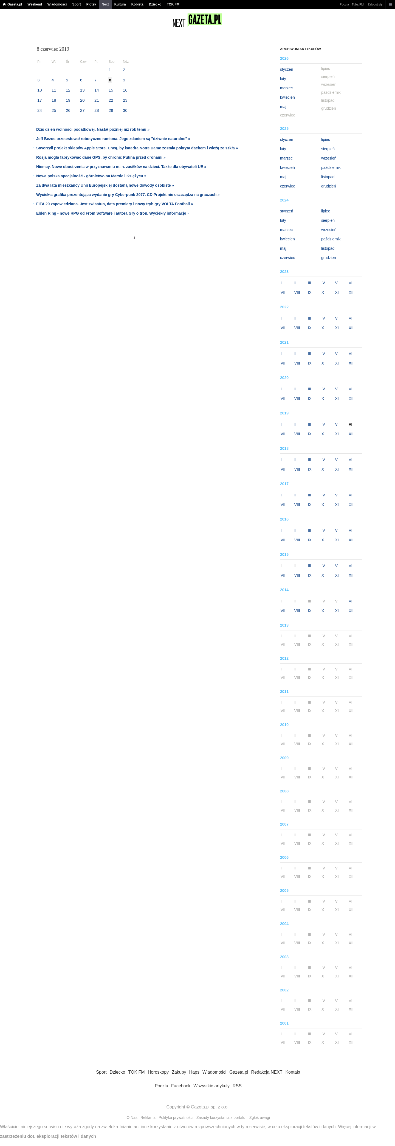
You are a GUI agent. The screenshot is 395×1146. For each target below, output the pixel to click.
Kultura (120, 4)
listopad (327, 177)
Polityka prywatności (176, 1117)
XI (337, 292)
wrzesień (328, 158)
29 (111, 110)
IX (309, 292)
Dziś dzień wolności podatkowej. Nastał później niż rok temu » (92, 129)
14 (96, 90)
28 (96, 110)
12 (68, 90)
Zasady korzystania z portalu (220, 1117)
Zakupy (179, 1072)
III (309, 283)
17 (39, 100)
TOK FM (173, 4)
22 (111, 100)
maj (283, 106)
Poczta (344, 4)
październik (331, 167)
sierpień (328, 149)
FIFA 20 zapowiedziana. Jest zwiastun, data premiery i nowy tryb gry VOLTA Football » (114, 204)
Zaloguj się (375, 4)
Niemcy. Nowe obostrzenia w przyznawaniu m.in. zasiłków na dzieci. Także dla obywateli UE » (121, 166)
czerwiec (287, 186)
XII (351, 292)
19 (68, 100)
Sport (76, 4)
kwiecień (287, 97)
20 (82, 100)
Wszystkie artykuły (211, 1086)
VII (283, 292)
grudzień (328, 186)
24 (39, 110)
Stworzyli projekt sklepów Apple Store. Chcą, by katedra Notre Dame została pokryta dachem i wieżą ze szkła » (137, 148)
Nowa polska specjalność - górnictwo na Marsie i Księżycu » (91, 176)
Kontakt (292, 1072)
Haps (194, 1072)
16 (125, 90)
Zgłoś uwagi (259, 1117)
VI (350, 283)
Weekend (34, 4)
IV (323, 283)
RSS (237, 1086)
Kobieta (137, 4)
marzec (286, 88)
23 (125, 100)
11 (54, 90)
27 (82, 110)
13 (82, 90)
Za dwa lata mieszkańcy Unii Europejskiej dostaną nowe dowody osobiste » (105, 185)
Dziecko (155, 4)
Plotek (91, 4)
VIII (297, 292)
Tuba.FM (358, 4)
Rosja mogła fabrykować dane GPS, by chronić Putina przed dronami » (100, 157)
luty (283, 78)
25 (54, 110)
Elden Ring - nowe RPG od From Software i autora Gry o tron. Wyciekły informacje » (112, 213)
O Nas (131, 1117)
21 (96, 100)
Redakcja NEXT (267, 1072)
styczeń (286, 69)
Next (105, 4)
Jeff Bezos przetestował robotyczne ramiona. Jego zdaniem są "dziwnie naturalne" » (113, 139)
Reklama (148, 1117)
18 (54, 100)
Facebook (180, 1086)
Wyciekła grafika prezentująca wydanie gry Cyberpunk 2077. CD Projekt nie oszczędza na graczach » (128, 194)
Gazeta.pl (14, 4)
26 (68, 110)
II (295, 283)
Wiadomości (57, 4)
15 (111, 90)
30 (125, 110)
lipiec (325, 139)
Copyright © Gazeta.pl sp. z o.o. (197, 1107)
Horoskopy (158, 1072)
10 (39, 90)
